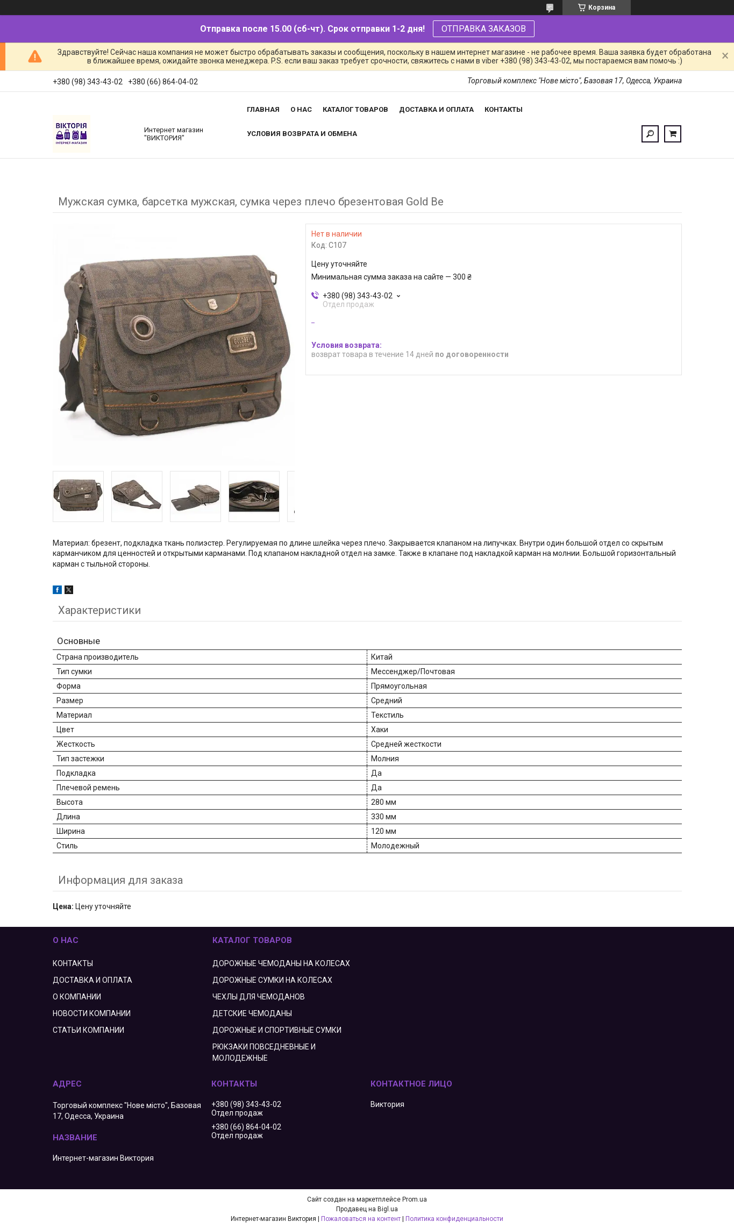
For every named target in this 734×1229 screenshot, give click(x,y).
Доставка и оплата (436, 109)
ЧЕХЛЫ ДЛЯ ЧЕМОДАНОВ (258, 996)
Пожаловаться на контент (361, 1219)
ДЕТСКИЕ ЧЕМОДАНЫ (252, 1013)
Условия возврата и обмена (302, 134)
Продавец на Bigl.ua (367, 1209)
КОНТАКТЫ (73, 963)
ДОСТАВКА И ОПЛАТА (92, 980)
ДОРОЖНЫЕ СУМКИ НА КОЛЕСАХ (272, 980)
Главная (263, 109)
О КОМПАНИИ (77, 996)
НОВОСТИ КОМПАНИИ (92, 1013)
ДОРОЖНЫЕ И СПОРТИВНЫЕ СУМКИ (276, 1030)
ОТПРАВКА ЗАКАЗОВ (483, 29)
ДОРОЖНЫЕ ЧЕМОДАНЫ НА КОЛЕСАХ (281, 963)
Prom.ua (414, 1199)
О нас (301, 109)
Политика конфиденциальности (454, 1219)
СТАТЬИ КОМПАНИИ (88, 1030)
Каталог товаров (355, 109)
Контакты (503, 109)
